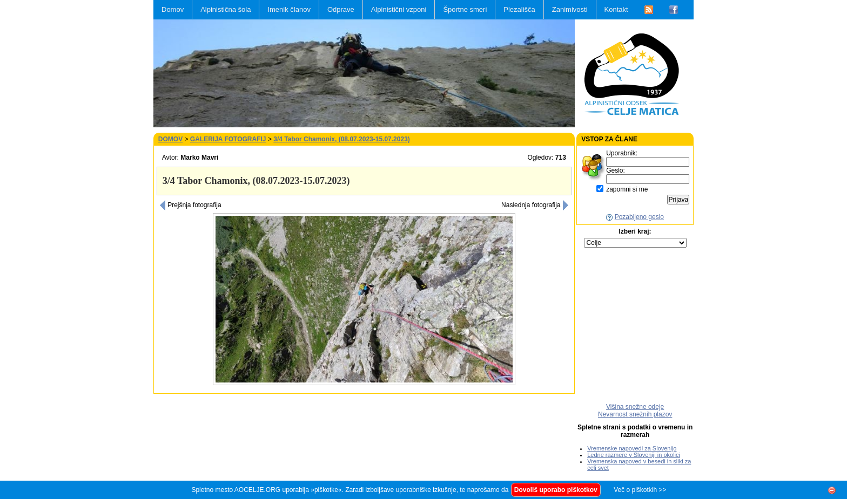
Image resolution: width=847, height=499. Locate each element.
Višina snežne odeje (635, 407)
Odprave (340, 9)
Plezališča (519, 9)
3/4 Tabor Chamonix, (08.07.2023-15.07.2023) (341, 139)
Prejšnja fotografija (190, 205)
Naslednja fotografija (535, 205)
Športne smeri (465, 9)
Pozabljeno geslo (639, 217)
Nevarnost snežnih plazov (635, 414)
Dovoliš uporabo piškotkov (555, 490)
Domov (173, 9)
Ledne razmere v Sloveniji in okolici (633, 455)
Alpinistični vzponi (399, 9)
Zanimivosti (570, 9)
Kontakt (616, 9)
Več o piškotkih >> (640, 490)
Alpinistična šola (225, 9)
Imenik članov (288, 9)
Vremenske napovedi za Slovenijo (631, 448)
